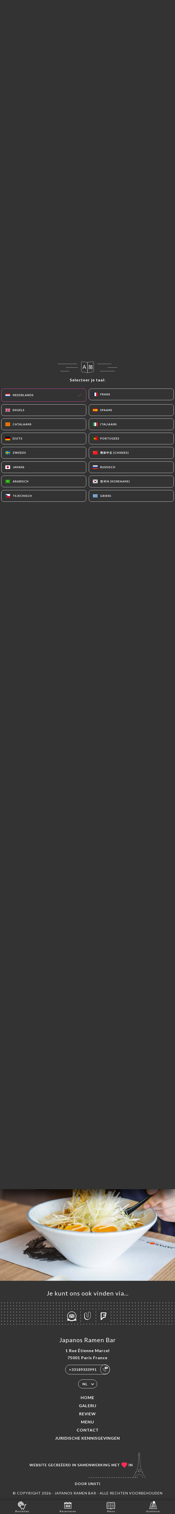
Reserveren (68, 1507)
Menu (87, 1421)
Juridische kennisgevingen (87, 1438)
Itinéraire (153, 1507)
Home (87, 1397)
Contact (88, 1429)
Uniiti (94, 1484)
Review (87, 1413)
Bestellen (22, 1507)
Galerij (87, 1405)
